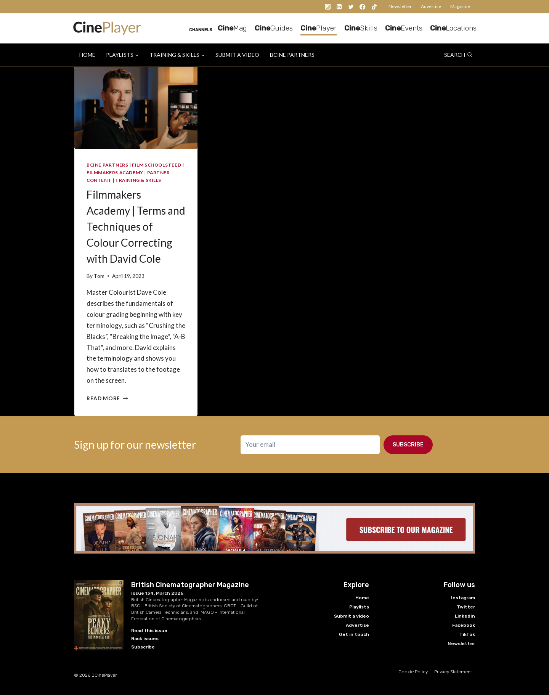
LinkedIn (465, 616)
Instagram (463, 597)
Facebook (463, 625)
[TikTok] (374, 7)
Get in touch (354, 634)
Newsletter (400, 6)
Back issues (145, 638)
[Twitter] (351, 7)
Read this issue (149, 630)
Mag (232, 28)
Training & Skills (138, 180)
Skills (360, 28)
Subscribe (408, 444)
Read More (107, 398)
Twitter (466, 607)
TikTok (467, 634)
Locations (453, 28)
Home (87, 54)
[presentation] (135, 108)
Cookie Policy (413, 671)
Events (403, 28)
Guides (274, 28)
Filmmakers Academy (115, 172)
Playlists (359, 607)
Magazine (460, 6)
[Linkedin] (339, 7)
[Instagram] (328, 7)
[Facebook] (363, 7)
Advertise (431, 6)
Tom (99, 276)
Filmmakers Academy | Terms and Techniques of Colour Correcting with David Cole (136, 226)
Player (318, 28)
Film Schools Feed (156, 165)
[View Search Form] (458, 55)
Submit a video (237, 54)
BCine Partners (292, 54)
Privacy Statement (453, 671)
